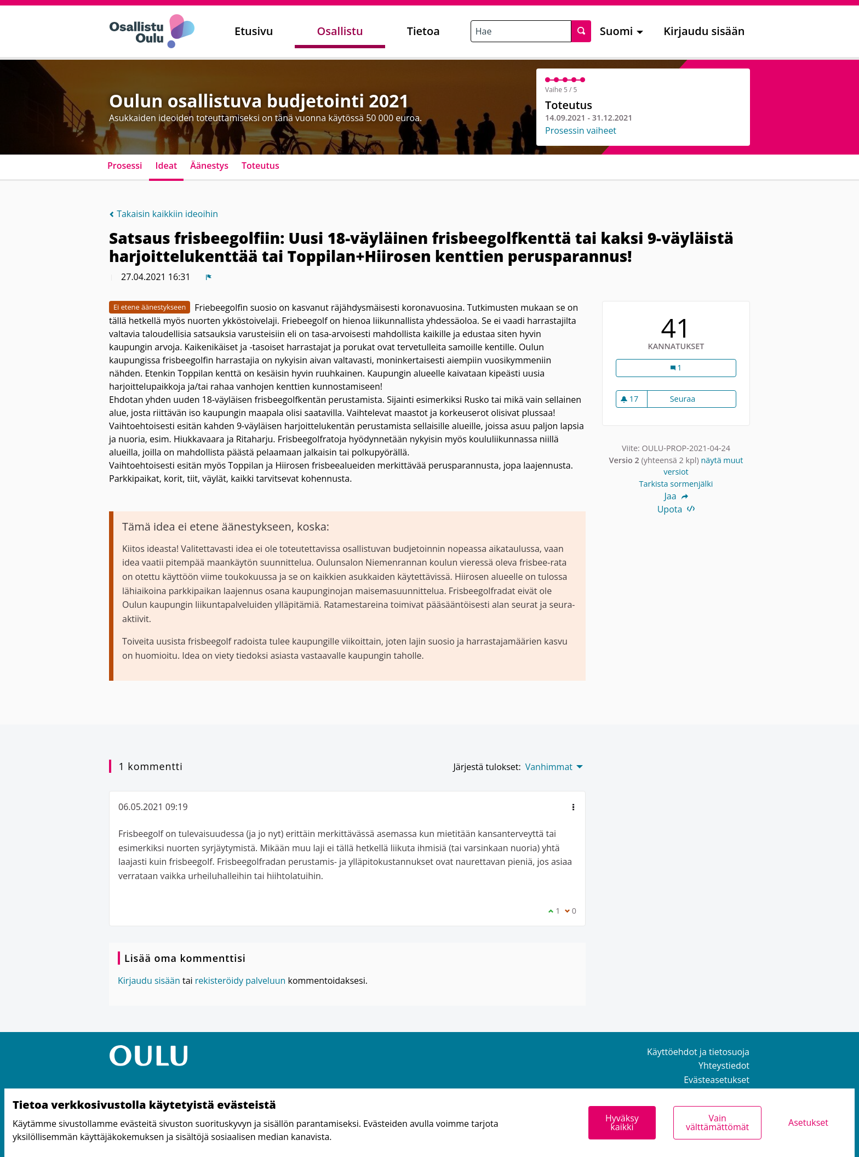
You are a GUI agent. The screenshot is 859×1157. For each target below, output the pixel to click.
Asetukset (808, 1122)
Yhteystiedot (723, 1065)
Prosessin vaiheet (580, 130)
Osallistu (340, 31)
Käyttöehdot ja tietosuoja (698, 1052)
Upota (676, 509)
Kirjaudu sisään (704, 31)
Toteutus (260, 165)
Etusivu (253, 31)
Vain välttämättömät (717, 1122)
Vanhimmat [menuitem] (548, 766)
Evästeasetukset (716, 1080)
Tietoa (423, 31)
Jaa (676, 496)
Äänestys (209, 165)
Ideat (166, 165)
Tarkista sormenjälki (676, 483)
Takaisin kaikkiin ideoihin (163, 214)
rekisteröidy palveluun (240, 980)
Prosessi (124, 165)
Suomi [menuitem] (616, 31)
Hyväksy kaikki (622, 1122)
